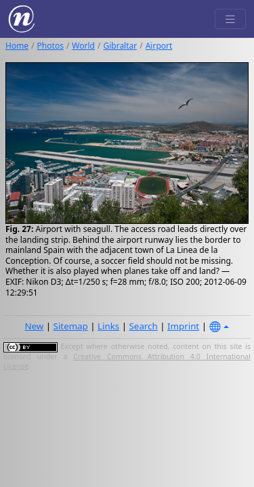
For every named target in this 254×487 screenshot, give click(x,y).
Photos (50, 45)
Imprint (183, 326)
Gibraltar (120, 45)
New (33, 326)
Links (108, 326)
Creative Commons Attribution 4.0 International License (127, 361)
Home (16, 45)
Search (143, 326)
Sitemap (71, 326)
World (83, 45)
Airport (159, 45)
